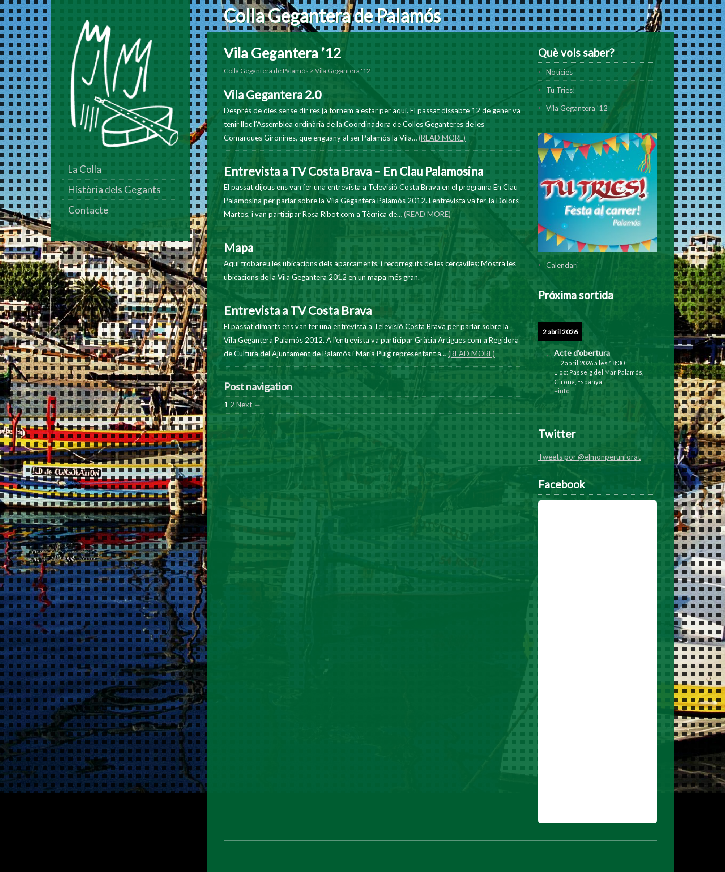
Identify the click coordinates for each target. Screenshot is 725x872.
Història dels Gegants (114, 189)
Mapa (238, 247)
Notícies (559, 71)
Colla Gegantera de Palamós (332, 16)
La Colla (84, 169)
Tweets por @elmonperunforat (589, 456)
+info (562, 390)
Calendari (562, 265)
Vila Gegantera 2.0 (272, 94)
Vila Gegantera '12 (577, 108)
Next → (248, 404)
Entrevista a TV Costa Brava (298, 310)
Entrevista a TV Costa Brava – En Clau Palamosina (353, 171)
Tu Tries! (560, 90)
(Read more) (442, 137)
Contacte (88, 210)
